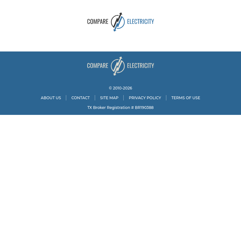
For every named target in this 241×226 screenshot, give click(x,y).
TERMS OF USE (185, 97)
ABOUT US (51, 97)
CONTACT (80, 97)
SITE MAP (109, 97)
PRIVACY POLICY (145, 97)
